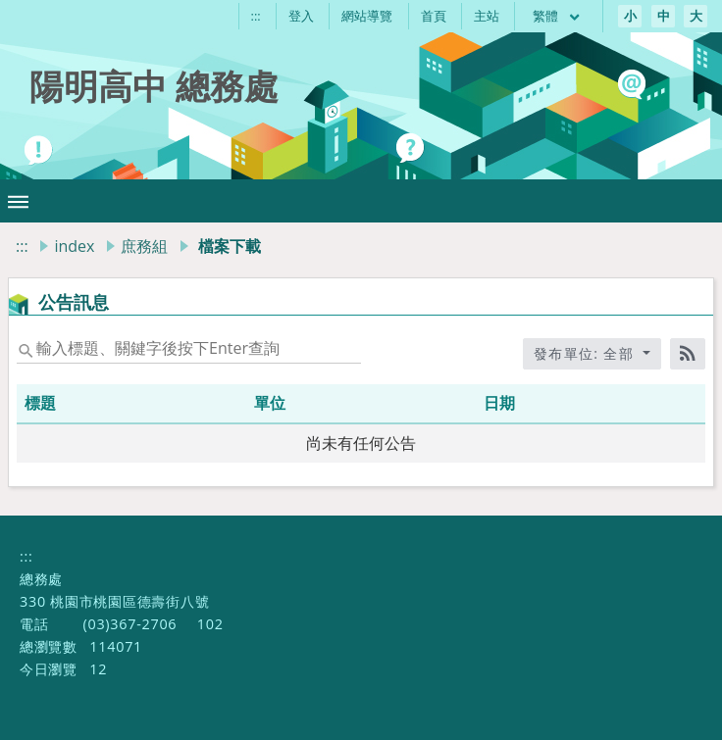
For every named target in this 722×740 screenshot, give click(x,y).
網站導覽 (366, 16)
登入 (301, 16)
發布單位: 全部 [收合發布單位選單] (587, 353)
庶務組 (144, 246)
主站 (486, 16)
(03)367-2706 (129, 624)
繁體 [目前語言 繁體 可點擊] (557, 16)
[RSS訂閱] (687, 354)
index (74, 246)
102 (210, 624)
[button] (18, 200)
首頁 (433, 16)
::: (256, 16)
